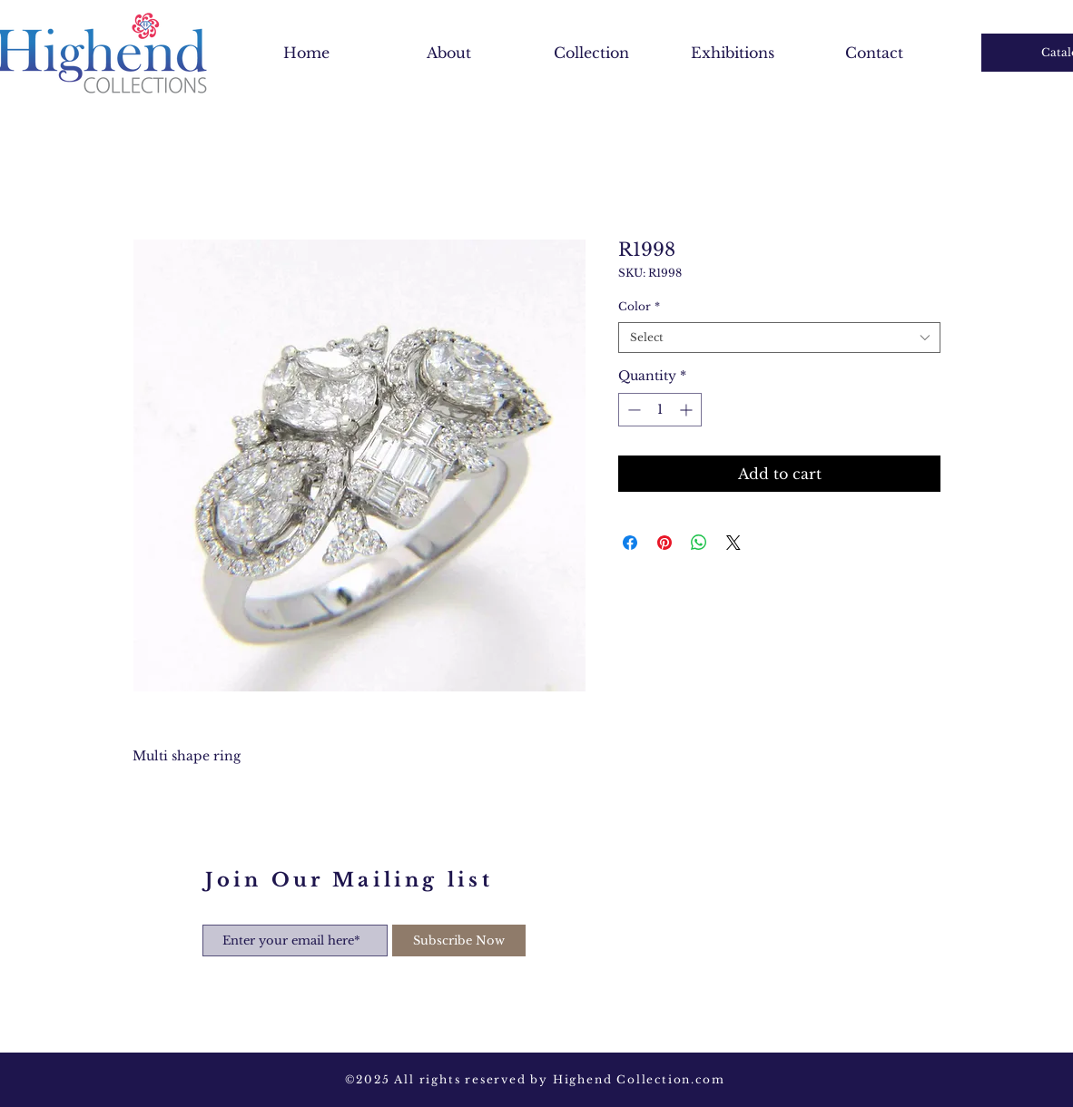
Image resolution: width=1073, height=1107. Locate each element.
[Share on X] (733, 543)
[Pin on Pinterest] (664, 543)
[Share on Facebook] (630, 543)
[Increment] (687, 410)
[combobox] (779, 338)
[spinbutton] (660, 410)
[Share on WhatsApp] (699, 543)
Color (639, 306)
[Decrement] (632, 410)
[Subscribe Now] (459, 940)
